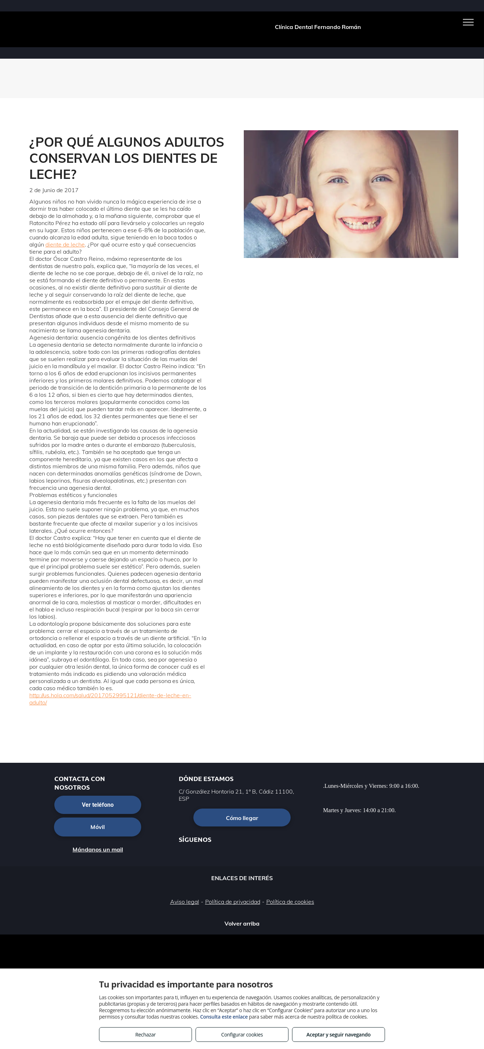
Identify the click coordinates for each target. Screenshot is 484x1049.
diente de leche (65, 244)
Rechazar (145, 1034)
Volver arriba (242, 923)
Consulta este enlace (224, 1016)
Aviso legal (184, 901)
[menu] (468, 22)
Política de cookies (290, 901)
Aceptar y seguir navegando (338, 1034)
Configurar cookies (242, 1034)
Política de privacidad (232, 901)
